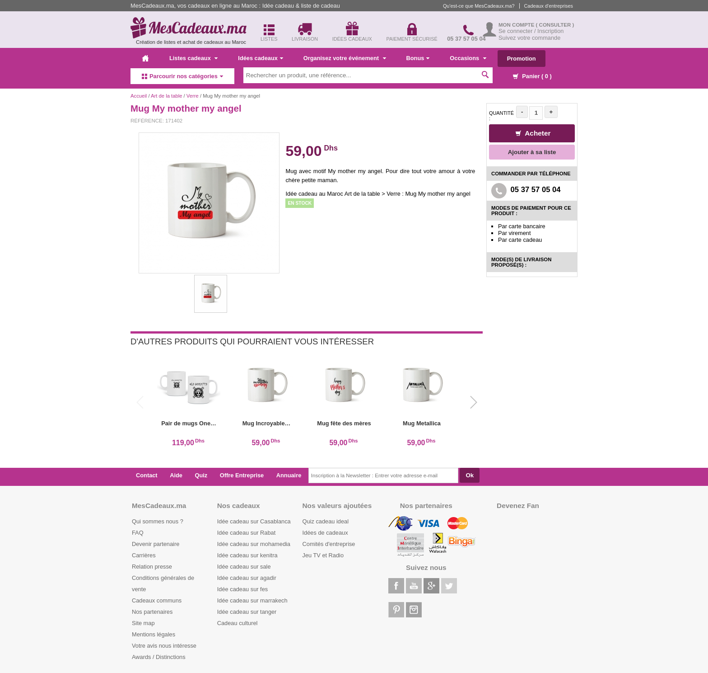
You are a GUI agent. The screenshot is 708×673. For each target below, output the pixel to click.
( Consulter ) (555, 25)
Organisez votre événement (344, 58)
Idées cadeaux (260, 58)
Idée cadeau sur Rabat (246, 532)
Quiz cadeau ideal (326, 521)
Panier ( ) (532, 76)
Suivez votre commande (529, 37)
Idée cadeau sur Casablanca (254, 521)
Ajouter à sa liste (532, 152)
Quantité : (501, 115)
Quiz (201, 475)
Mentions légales (153, 634)
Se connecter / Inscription (531, 31)
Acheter (533, 133)
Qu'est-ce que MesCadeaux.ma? (479, 6)
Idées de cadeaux (325, 532)
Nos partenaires (152, 611)
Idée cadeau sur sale (244, 566)
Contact (147, 475)
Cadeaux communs (157, 600)
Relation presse (152, 566)
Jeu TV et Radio (323, 555)
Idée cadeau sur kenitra (247, 555)
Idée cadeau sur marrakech (252, 600)
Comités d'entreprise (329, 544)
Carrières (144, 555)
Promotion (521, 58)
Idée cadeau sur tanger (247, 611)
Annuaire (288, 475)
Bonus (418, 58)
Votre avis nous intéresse (164, 645)
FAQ (138, 532)
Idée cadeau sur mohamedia (253, 544)
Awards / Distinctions (159, 657)
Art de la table (166, 96)
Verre (192, 96)
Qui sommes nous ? (157, 521)
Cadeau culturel (237, 623)
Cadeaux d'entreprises (548, 6)
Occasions (468, 58)
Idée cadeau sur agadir (246, 577)
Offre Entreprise (242, 475)
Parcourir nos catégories (182, 76)
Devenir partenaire (155, 544)
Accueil (138, 96)
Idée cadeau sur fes (242, 589)
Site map (143, 623)
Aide (176, 475)
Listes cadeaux (193, 58)
